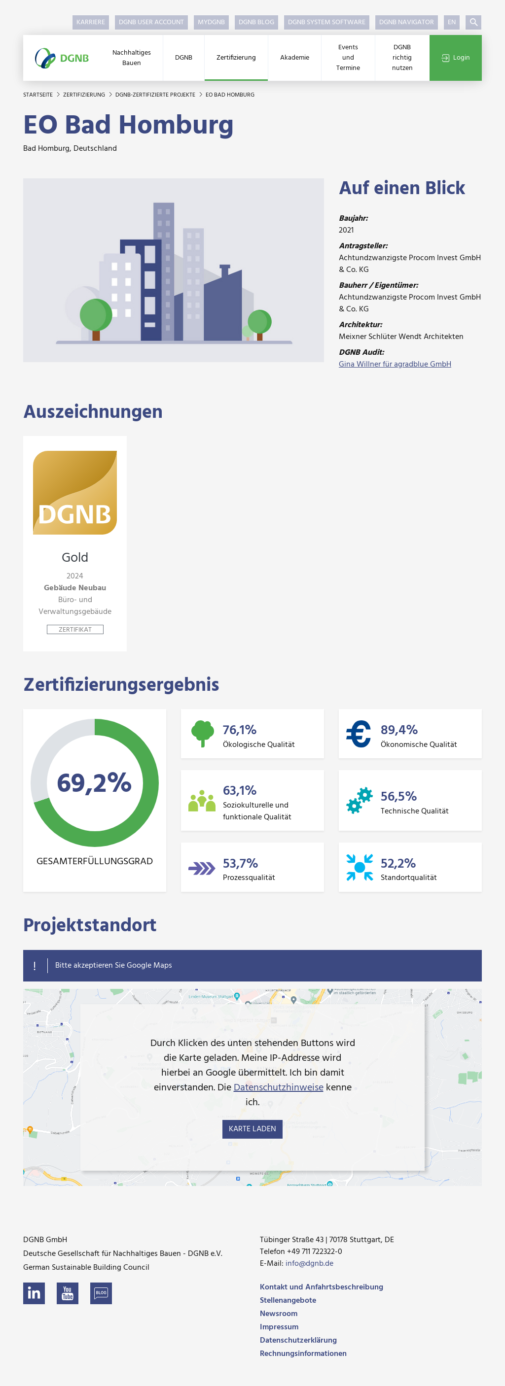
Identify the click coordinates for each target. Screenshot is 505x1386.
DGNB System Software (326, 22)
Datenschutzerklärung (298, 1340)
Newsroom (278, 1314)
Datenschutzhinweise (279, 1088)
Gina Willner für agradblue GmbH (395, 364)
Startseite (38, 95)
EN (452, 22)
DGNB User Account (151, 22)
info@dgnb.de (309, 1263)
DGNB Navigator (406, 22)
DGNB (183, 58)
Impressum (279, 1327)
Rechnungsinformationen (303, 1354)
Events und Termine (348, 58)
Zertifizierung (236, 58)
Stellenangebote (288, 1300)
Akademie (294, 58)
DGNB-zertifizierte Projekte (156, 95)
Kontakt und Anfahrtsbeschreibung (321, 1287)
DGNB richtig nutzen (402, 58)
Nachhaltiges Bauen (131, 58)
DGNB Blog (256, 22)
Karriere (90, 22)
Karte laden (252, 1129)
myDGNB (211, 22)
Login (455, 58)
